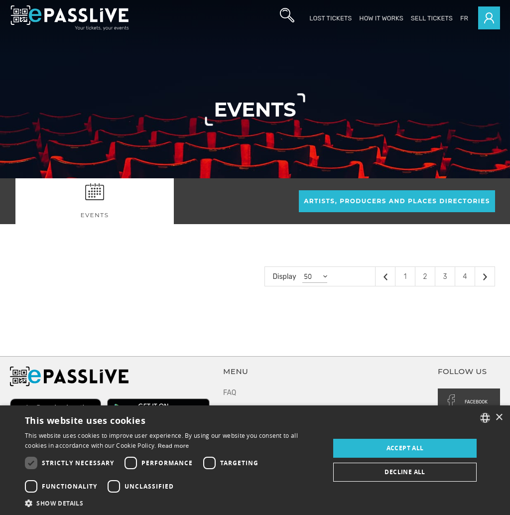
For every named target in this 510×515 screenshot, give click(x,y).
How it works (381, 18)
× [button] (499, 417)
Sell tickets (432, 18)
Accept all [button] (405, 448)
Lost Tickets (330, 18)
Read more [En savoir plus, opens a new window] (173, 445)
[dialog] (255, 460)
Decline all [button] (404, 472)
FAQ (229, 392)
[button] (173, 503)
